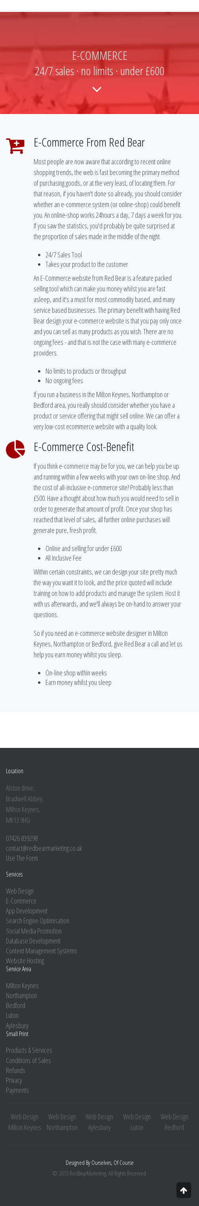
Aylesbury (17, 1025)
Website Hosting (25, 960)
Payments (17, 1090)
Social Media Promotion (34, 931)
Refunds (15, 1070)
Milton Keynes (22, 985)
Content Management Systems (41, 950)
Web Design (20, 891)
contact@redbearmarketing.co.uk (44, 848)
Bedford (15, 1005)
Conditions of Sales (28, 1060)
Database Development (33, 940)
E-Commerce (21, 900)
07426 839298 (22, 838)
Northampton (21, 995)
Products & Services (29, 1050)
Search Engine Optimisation (37, 920)
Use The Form (22, 858)
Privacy (14, 1080)
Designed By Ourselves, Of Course (100, 1162)
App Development (26, 910)
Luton (12, 1015)
